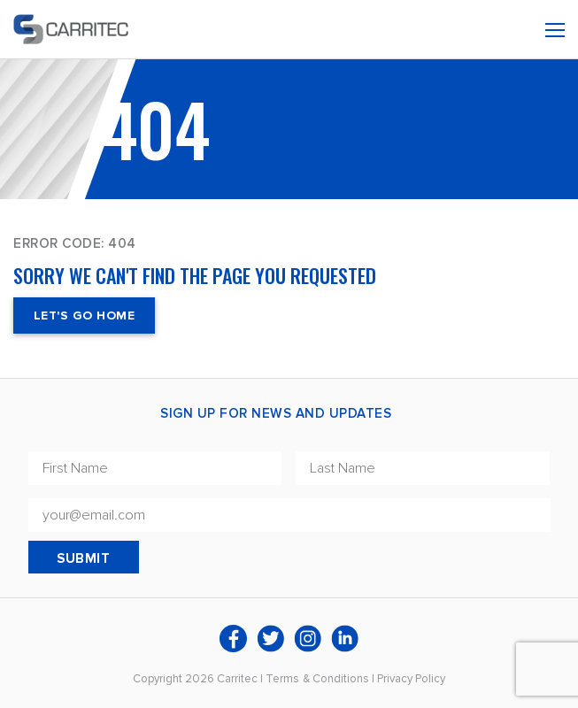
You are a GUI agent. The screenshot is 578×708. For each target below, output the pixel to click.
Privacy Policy (411, 679)
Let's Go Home (84, 315)
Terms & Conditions (317, 679)
